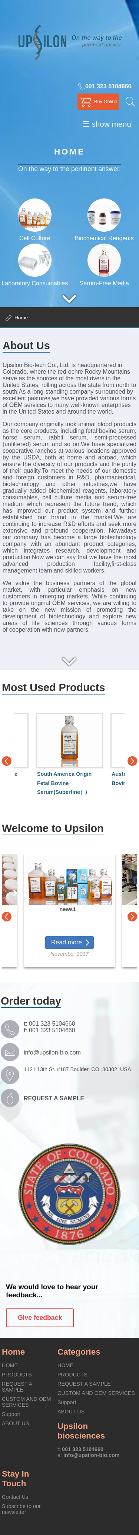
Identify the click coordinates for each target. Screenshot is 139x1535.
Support (11, 1414)
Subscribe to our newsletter (21, 1509)
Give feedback (40, 1317)
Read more (66, 942)
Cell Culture (34, 234)
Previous (6, 761)
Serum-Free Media (104, 280)
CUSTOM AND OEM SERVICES (26, 1402)
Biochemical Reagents (104, 234)
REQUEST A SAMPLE (17, 1387)
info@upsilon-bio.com (52, 1052)
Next (132, 761)
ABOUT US (15, 1423)
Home (13, 1351)
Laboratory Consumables (34, 280)
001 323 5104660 (104, 86)
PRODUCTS (17, 1375)
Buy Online (106, 101)
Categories (78, 1351)
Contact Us (15, 1497)
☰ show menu (107, 124)
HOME (10, 1365)
